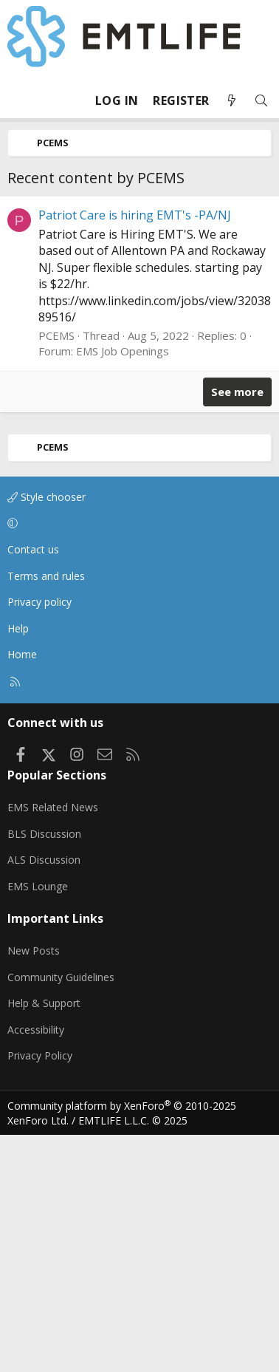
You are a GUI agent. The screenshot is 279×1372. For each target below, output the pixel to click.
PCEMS (56, 572)
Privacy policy (39, 839)
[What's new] (232, 100)
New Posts (33, 1188)
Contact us (33, 786)
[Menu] (19, 100)
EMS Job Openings (122, 588)
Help (18, 866)
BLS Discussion (44, 1071)
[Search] (261, 100)
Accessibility (35, 1267)
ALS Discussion (43, 1097)
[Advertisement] (139, 314)
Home (22, 891)
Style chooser (46, 734)
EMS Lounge (37, 1123)
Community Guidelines (60, 1214)
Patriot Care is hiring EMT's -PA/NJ (134, 452)
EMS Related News (52, 1044)
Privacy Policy (39, 1293)
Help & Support (43, 1240)
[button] (136, 760)
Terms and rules (46, 813)
